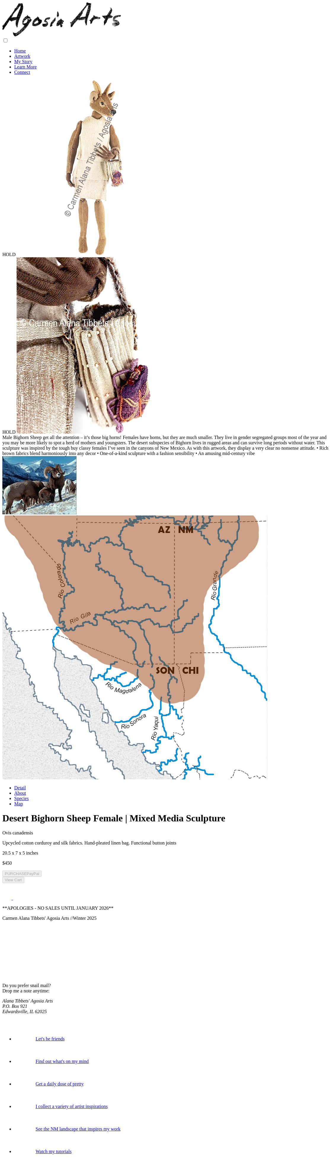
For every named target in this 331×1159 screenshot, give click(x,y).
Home (20, 50)
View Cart (13, 880)
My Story (23, 61)
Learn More (25, 66)
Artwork (22, 56)
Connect (22, 72)
